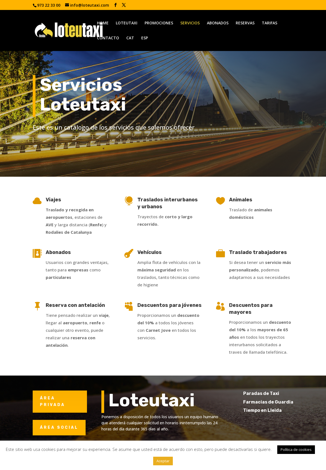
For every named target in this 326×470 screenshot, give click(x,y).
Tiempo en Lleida (272, 410)
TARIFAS (269, 23)
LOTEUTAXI (126, 23)
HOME (103, 23)
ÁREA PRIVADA (52, 401)
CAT (130, 38)
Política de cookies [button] (296, 449)
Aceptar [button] (163, 460)
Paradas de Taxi (271, 393)
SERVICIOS (190, 23)
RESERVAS (245, 23)
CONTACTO (108, 38)
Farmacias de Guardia (278, 402)
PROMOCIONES (159, 23)
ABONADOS (218, 23)
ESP (144, 38)
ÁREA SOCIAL (59, 427)
